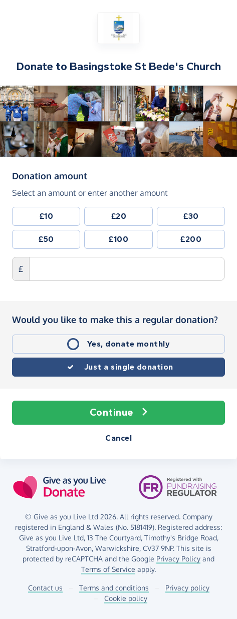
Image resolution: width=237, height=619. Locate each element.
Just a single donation (128, 367)
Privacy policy (187, 587)
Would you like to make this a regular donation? (115, 319)
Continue (119, 412)
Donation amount (49, 175)
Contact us (45, 587)
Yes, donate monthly (128, 344)
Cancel (118, 438)
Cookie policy (125, 598)
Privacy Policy (178, 558)
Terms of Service (108, 569)
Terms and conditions (114, 587)
